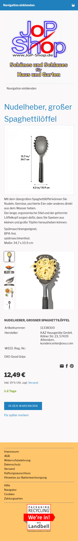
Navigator (10, 489)
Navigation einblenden (19, 5)
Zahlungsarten (13, 498)
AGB (7, 456)
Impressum (11, 451)
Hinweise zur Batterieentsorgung (25, 477)
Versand (33, 382)
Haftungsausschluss (17, 473)
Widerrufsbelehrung (17, 460)
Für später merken (16, 415)
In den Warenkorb (23, 406)
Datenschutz (12, 464)
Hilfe (7, 485)
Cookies (9, 494)
